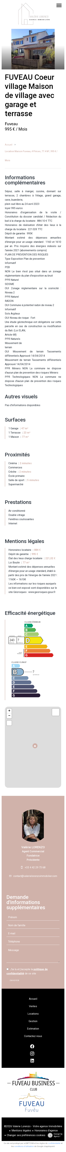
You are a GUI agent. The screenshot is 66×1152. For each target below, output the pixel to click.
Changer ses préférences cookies (26, 1135)
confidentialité (54, 1143)
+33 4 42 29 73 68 (35, 867)
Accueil (8, 144)
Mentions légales (21, 1130)
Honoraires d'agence (46, 1130)
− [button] (9, 715)
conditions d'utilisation (24, 1146)
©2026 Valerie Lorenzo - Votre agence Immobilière (33, 1126)
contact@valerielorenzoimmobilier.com (35, 876)
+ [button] (9, 711)
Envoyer (14, 980)
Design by (54, 1135)
